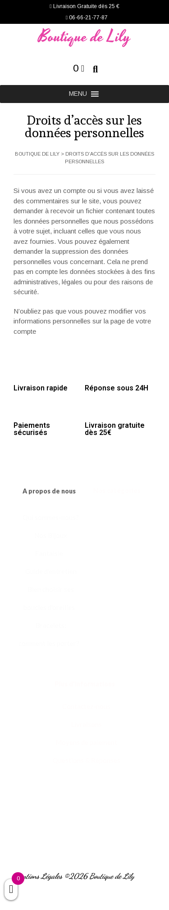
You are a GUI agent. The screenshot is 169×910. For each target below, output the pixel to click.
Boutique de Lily (84, 37)
